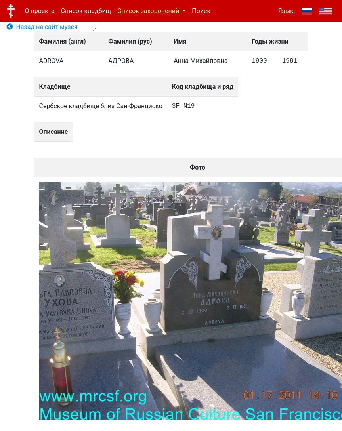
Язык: (286, 11)
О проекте (40, 11)
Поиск (201, 11)
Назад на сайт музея (42, 27)
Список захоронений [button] (149, 11)
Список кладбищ (86, 11)
